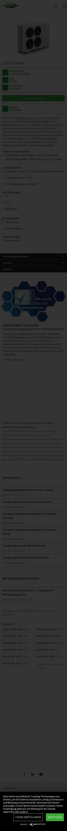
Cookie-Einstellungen (28, 817)
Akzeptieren (55, 817)
